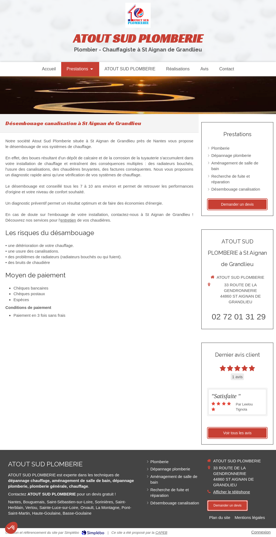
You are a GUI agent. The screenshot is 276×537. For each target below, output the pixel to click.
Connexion (261, 532)
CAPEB (161, 533)
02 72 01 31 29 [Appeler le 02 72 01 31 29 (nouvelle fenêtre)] (239, 316)
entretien (68, 220)
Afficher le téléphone (231, 492)
